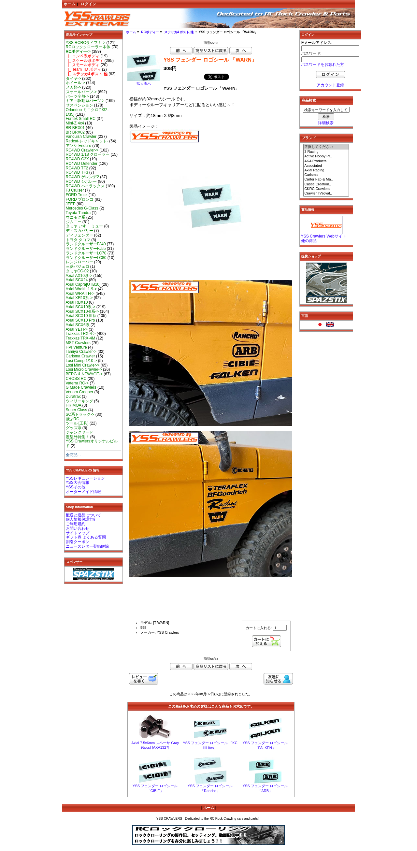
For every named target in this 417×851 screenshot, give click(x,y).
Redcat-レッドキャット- (87, 141)
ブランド (309, 138)
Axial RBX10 (77, 302)
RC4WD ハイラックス (85, 186)
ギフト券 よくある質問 (86, 537)
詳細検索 (326, 123)
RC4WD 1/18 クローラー (88, 154)
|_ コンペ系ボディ (83, 56)
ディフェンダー (79, 235)
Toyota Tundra (78, 212)
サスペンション (79, 105)
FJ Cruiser (75, 190)
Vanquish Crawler (81, 136)
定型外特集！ (77, 437)
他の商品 (309, 240)
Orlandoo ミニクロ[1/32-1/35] (87, 112)
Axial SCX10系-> (80, 307)
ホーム (70, 4)
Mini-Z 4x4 (75, 123)
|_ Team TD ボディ (83, 69)
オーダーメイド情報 (83, 491)
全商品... (73, 455)
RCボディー (150, 32)
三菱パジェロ (77, 266)
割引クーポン (77, 542)
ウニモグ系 (75, 217)
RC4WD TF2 (77, 168)
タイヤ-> (73, 78)
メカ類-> (73, 87)
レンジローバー (79, 262)
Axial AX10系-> (79, 275)
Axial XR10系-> (79, 298)
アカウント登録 (330, 85)
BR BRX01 (75, 127)
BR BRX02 (75, 132)
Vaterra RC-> (77, 383)
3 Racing (326, 152)
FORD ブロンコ (80, 199)
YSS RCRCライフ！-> (86, 42)
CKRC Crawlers (326, 189)
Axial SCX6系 (78, 325)
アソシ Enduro (78, 145)
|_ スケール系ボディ (85, 60)
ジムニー (73, 222)
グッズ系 (73, 428)
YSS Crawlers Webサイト (323, 236)
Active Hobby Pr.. (326, 156)
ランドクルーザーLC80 (86, 257)
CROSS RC (76, 378)
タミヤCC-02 (77, 271)
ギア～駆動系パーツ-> (85, 100)
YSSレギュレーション (85, 478)
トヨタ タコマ (78, 240)
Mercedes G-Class (82, 208)
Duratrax (73, 396)
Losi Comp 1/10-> (81, 360)
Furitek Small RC (80, 118)
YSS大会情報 (77, 482)
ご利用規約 (75, 524)
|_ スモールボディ (83, 65)
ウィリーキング (79, 401)
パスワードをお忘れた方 (322, 64)
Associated (326, 166)
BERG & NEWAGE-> (84, 374)
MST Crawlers (78, 342)
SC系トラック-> (80, 414)
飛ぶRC (72, 419)
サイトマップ (77, 533)
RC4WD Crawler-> (82, 150)
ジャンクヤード (79, 432)
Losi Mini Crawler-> (83, 365)
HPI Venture (76, 347)
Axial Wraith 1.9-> (81, 289)
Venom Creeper (79, 392)
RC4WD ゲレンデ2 (82, 177)
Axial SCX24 (77, 280)
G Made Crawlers (81, 387)
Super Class (76, 410)
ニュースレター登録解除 (87, 546)
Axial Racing (326, 170)
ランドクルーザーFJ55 (86, 248)
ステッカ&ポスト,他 (179, 32)
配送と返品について (83, 515)
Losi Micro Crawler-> (84, 369)
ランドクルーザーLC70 (86, 253)
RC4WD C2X (77, 159)
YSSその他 (75, 487)
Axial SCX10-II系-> (82, 311)
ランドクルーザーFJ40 (86, 244)
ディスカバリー (79, 230)
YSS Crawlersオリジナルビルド (92, 443)
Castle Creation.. (326, 184)
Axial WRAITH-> (80, 293)
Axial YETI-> (77, 329)
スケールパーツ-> (81, 92)
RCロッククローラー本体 (88, 47)
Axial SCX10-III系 (81, 315)
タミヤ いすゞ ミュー (84, 226)
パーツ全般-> (77, 96)
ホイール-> (75, 82)
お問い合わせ (77, 528)
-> (78, 51)
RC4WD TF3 (77, 172)
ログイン (88, 4)
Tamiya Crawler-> (81, 351)
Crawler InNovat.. (326, 193)
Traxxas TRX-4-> (81, 333)
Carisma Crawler (80, 356)
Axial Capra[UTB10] (83, 284)
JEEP (71, 204)
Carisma (326, 175)
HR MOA (73, 405)
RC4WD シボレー (81, 181)
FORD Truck (77, 195)
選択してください (326, 147)
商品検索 (309, 100)
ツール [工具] (77, 423)
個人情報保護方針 (81, 519)
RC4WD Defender (81, 163)
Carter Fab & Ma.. (326, 179)
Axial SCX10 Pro (80, 320)
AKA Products (326, 161)
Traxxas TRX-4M (80, 338)
